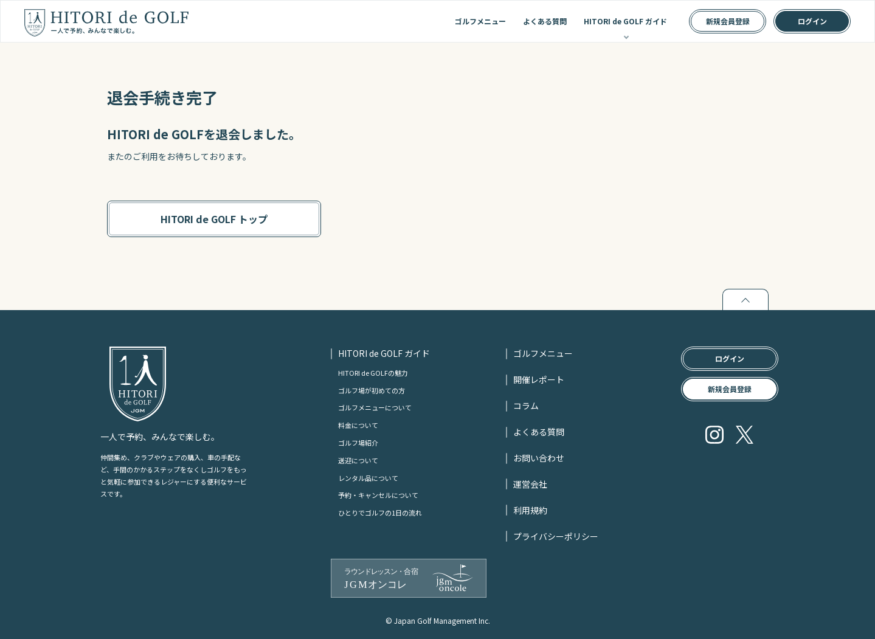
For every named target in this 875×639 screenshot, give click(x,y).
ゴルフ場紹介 (358, 442)
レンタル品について (368, 478)
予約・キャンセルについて (378, 495)
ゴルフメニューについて (375, 407)
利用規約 (530, 510)
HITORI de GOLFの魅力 (373, 373)
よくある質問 (545, 21)
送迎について (358, 460)
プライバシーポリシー (555, 536)
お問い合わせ (538, 458)
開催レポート (538, 379)
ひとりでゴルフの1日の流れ (380, 512)
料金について (358, 425)
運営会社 (530, 484)
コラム (526, 405)
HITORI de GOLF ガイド (625, 21)
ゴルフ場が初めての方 (371, 390)
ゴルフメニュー (480, 21)
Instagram (714, 435)
